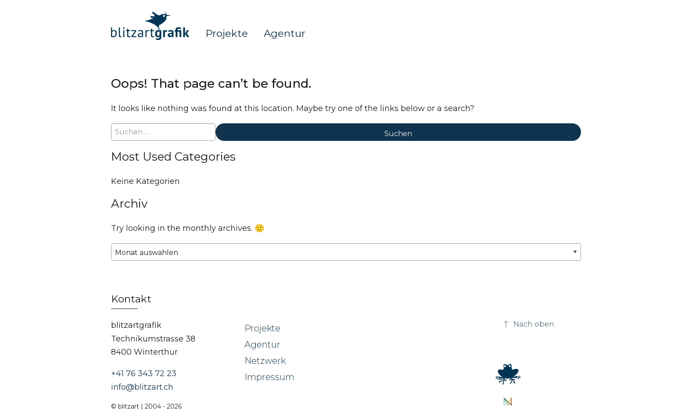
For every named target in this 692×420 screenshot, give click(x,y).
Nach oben (528, 324)
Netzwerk (265, 360)
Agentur (284, 33)
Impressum (269, 377)
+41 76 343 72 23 (143, 373)
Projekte (226, 33)
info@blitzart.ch (142, 387)
